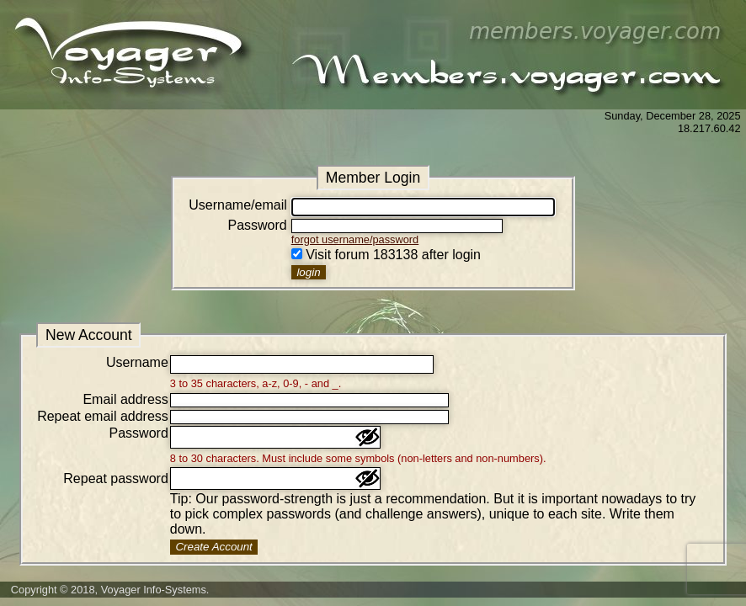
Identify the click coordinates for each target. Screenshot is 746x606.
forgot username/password (355, 239)
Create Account (213, 546)
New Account (88, 335)
